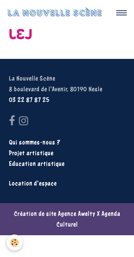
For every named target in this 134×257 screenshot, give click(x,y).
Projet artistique (31, 153)
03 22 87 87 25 (29, 100)
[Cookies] (14, 243)
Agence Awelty (76, 214)
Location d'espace (33, 183)
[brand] (56, 13)
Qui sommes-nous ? (34, 142)
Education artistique (37, 164)
